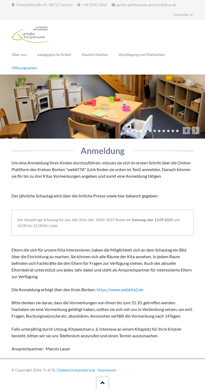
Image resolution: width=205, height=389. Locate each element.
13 (177, 131)
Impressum (107, 370)
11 (168, 131)
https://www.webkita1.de (120, 289)
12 (173, 131)
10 (164, 131)
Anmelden (181, 15)
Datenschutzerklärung (76, 370)
